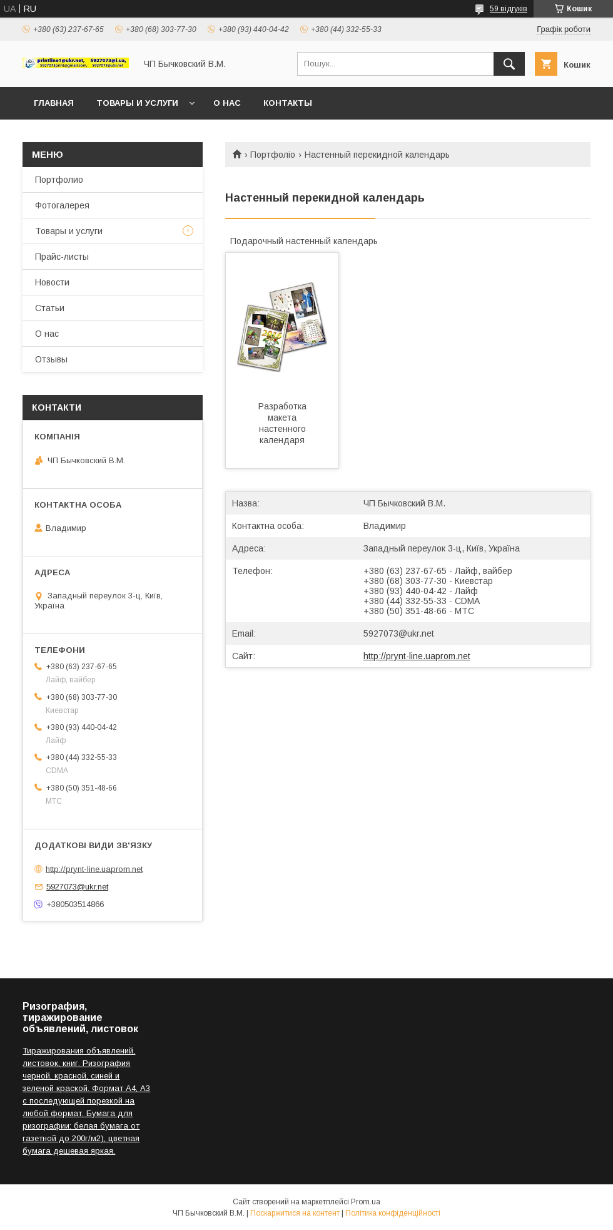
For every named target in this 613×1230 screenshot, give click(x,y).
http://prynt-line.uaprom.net (416, 656)
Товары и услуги (137, 103)
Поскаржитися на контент (295, 1213)
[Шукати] (509, 64)
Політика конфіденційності (392, 1213)
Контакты (287, 103)
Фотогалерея (62, 205)
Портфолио (59, 180)
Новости (52, 282)
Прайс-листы (62, 257)
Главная (54, 103)
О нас (227, 103)
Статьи (49, 308)
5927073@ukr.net (398, 633)
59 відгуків (508, 8)
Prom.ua (365, 1201)
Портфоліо (272, 155)
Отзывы (51, 359)
